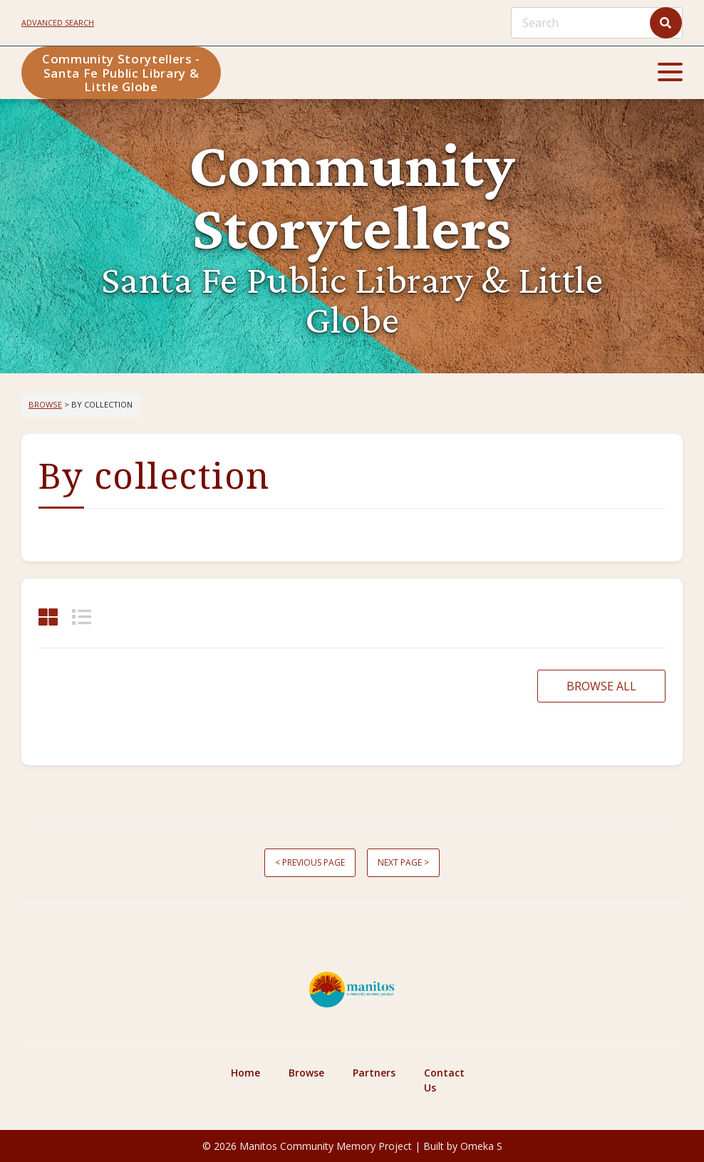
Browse (45, 404)
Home (245, 1072)
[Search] (597, 22)
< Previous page (310, 862)
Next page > (403, 862)
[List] (81, 616)
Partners (374, 1072)
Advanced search (57, 22)
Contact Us (444, 1080)
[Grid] (48, 616)
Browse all (601, 686)
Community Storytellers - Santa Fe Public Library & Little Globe (121, 73)
